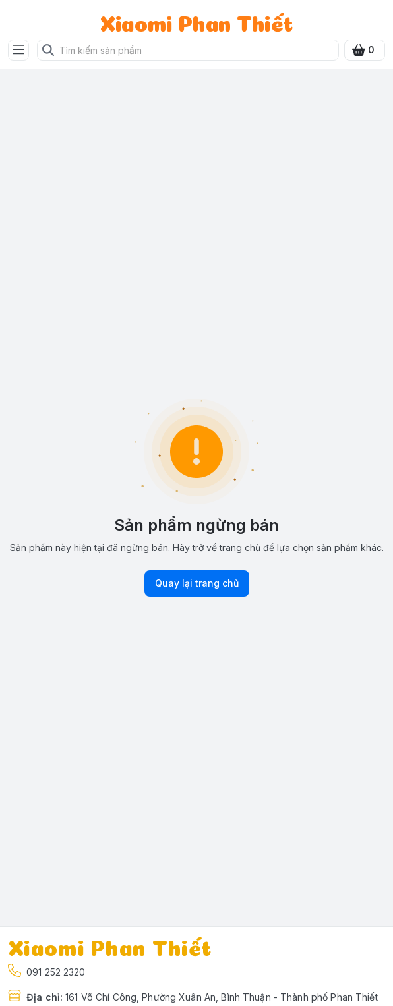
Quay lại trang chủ (196, 583)
